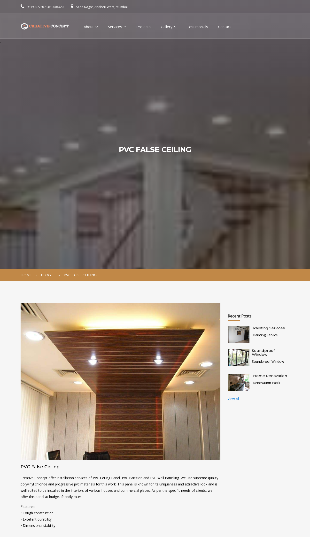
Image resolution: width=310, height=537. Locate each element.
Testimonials (197, 26)
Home (26, 274)
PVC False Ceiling (80, 274)
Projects (143, 26)
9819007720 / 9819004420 (45, 7)
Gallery (166, 26)
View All (234, 398)
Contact (224, 26)
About (89, 26)
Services (115, 26)
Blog (46, 274)
